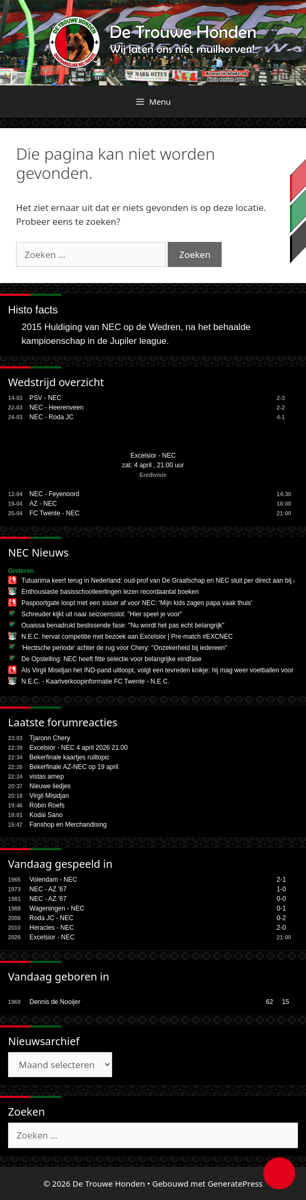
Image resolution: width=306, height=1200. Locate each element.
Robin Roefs (47, 805)
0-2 (281, 918)
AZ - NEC (43, 503)
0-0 (281, 899)
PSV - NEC (45, 398)
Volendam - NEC (53, 879)
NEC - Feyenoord (54, 494)
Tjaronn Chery (49, 738)
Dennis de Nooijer (54, 1002)
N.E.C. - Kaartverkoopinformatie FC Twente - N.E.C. (95, 681)
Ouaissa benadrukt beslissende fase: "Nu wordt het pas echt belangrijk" (122, 625)
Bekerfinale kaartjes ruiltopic (69, 757)
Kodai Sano (45, 815)
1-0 (281, 889)
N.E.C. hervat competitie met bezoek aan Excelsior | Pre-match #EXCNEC (127, 636)
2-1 (281, 879)
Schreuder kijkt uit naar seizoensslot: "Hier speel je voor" (101, 614)
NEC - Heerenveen (56, 407)
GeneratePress (235, 1183)
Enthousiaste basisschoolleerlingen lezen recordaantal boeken (110, 591)
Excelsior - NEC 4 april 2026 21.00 (78, 747)
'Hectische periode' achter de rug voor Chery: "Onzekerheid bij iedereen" (124, 648)
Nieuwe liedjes (49, 786)
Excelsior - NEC (153, 455)
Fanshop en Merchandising (68, 824)
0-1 (281, 908)
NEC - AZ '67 (48, 889)
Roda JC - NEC (51, 918)
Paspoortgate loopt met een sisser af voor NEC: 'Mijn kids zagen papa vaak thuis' (136, 603)
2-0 (281, 927)
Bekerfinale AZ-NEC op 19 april (74, 767)
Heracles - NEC (51, 927)
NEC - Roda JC (51, 417)
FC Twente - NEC (54, 513)
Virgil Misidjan (49, 795)
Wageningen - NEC (56, 908)
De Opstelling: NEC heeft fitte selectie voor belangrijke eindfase (111, 659)
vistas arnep (46, 776)
